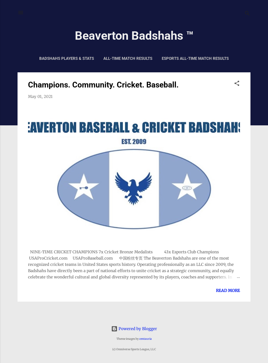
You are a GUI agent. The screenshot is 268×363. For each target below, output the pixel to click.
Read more (228, 290)
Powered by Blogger (134, 328)
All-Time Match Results (127, 58)
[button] (237, 84)
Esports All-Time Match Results (195, 58)
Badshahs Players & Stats (66, 58)
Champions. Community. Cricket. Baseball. (103, 84)
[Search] (247, 14)
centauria (145, 339)
